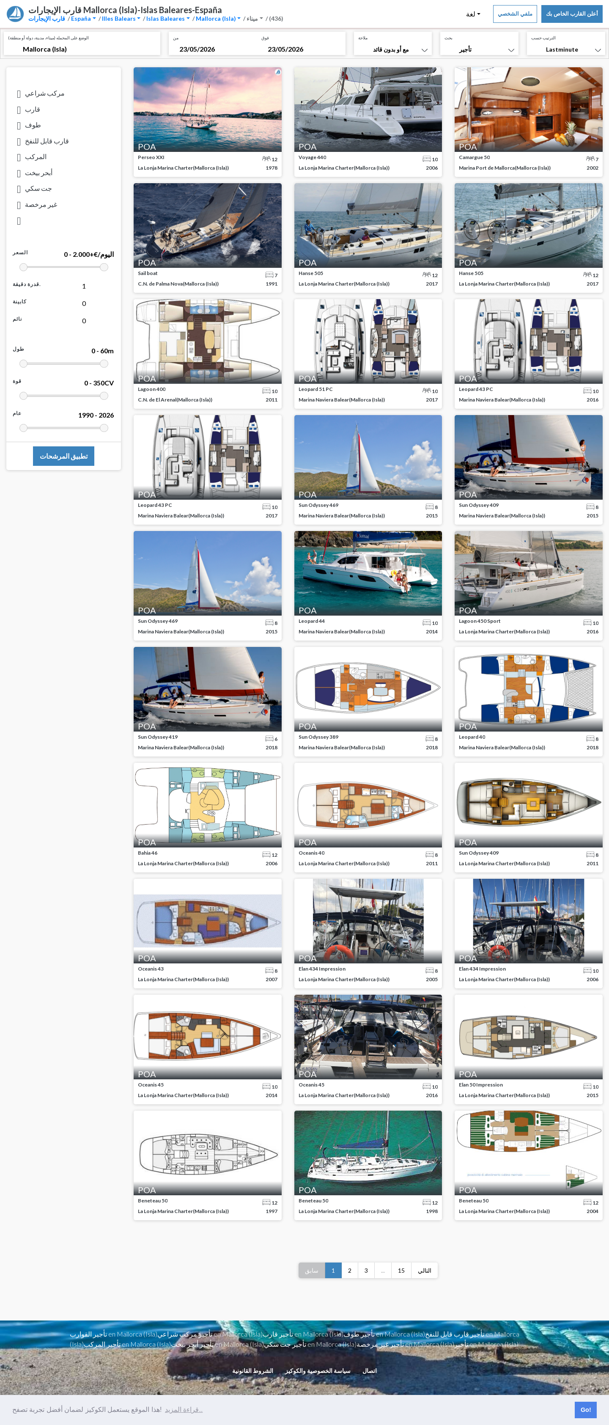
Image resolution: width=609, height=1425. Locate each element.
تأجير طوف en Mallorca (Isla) (384, 1334)
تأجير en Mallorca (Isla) (486, 1344)
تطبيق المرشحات (64, 456)
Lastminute (562, 49)
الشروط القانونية (252, 1370)
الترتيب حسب (543, 37)
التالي (424, 1270)
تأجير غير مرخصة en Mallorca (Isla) (405, 1344)
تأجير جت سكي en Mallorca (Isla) (310, 1344)
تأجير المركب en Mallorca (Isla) (127, 1344)
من (175, 37)
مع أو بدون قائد (391, 49)
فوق (265, 37)
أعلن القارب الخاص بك (572, 13)
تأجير (465, 49)
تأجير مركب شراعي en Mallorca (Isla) (210, 1334)
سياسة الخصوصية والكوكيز (318, 1370)
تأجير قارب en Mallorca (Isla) (303, 1334)
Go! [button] (586, 1409)
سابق (311, 1270)
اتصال (369, 1370)
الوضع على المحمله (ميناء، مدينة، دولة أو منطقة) (48, 37)
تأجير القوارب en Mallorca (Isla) (113, 1334)
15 (401, 1270)
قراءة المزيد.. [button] (184, 1409)
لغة (470, 14)
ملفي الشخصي (515, 13)
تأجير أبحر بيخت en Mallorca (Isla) (217, 1344)
